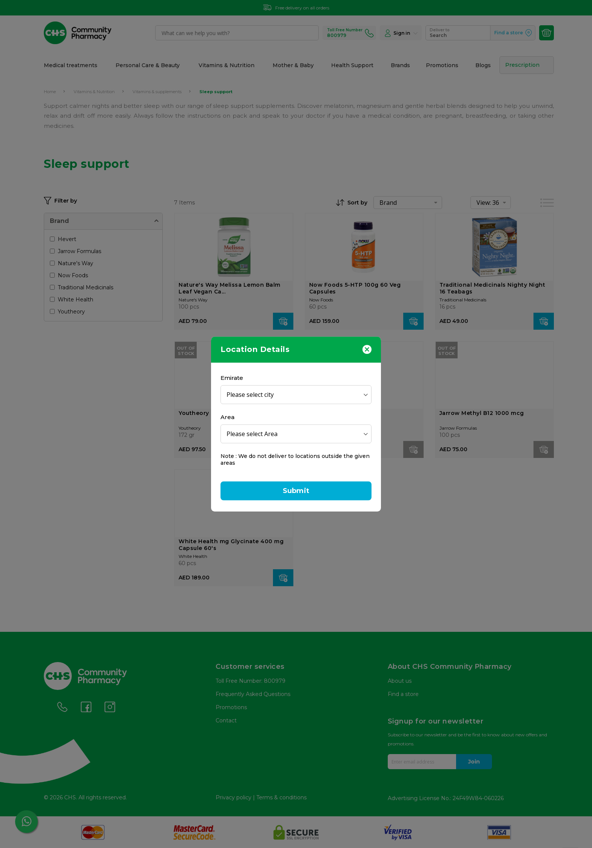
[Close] (367, 348)
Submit (296, 491)
